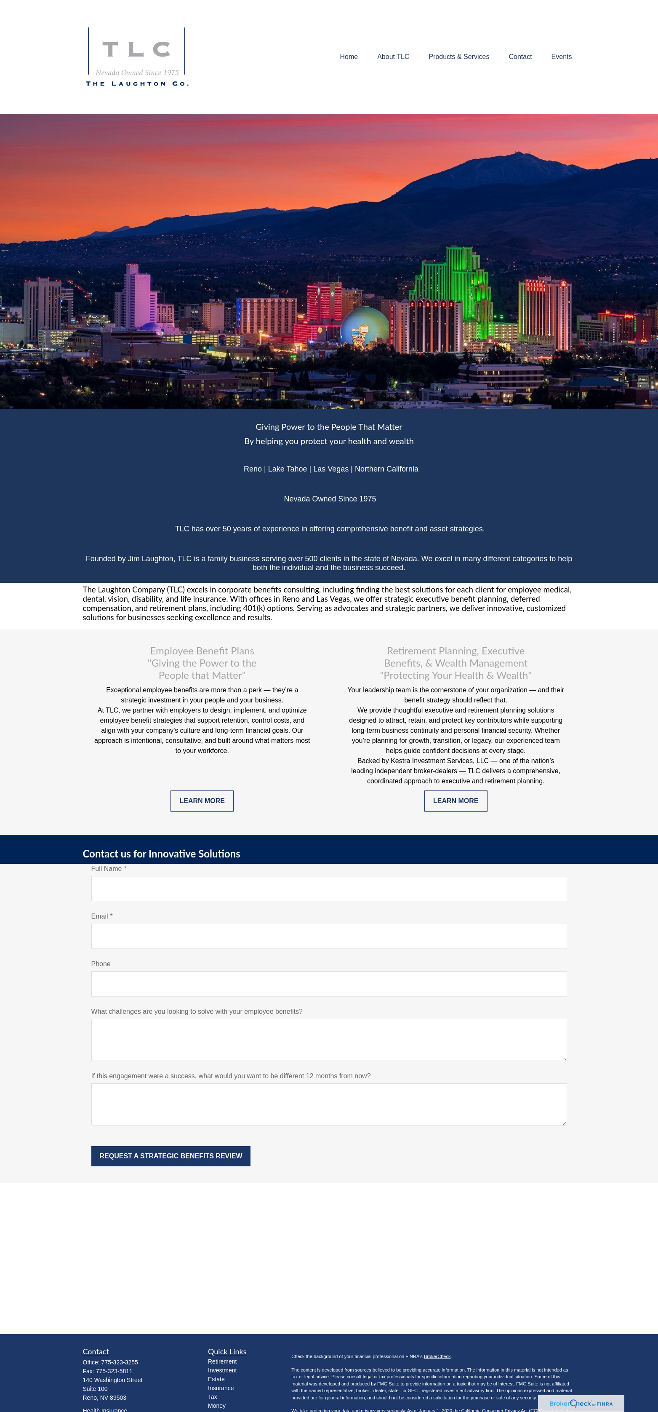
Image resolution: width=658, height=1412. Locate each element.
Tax (212, 1396)
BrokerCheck (437, 1356)
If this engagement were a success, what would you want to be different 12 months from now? (231, 1076)
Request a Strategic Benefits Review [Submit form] (171, 1156)
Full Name (106, 868)
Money (217, 1405)
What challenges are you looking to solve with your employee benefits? (197, 1011)
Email (99, 916)
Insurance (221, 1388)
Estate (216, 1379)
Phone (101, 963)
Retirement (222, 1361)
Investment (222, 1370)
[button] (348, 57)
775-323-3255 (119, 1362)
